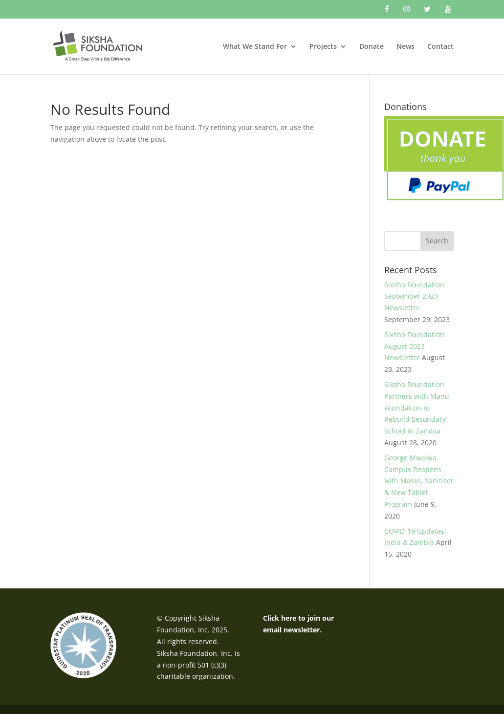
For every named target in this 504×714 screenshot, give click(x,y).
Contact (440, 47)
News (405, 47)
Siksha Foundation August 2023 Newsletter (414, 346)
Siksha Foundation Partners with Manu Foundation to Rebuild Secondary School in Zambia (416, 407)
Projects (323, 47)
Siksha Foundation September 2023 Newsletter (414, 296)
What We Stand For (255, 47)
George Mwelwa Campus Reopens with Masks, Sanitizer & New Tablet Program (419, 481)
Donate (371, 47)
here (288, 618)
